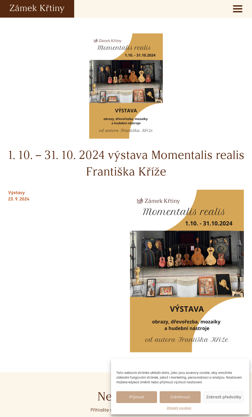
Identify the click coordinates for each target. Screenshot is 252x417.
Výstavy (16, 192)
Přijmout (136, 397)
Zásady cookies (179, 408)
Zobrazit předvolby (223, 397)
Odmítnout (180, 397)
